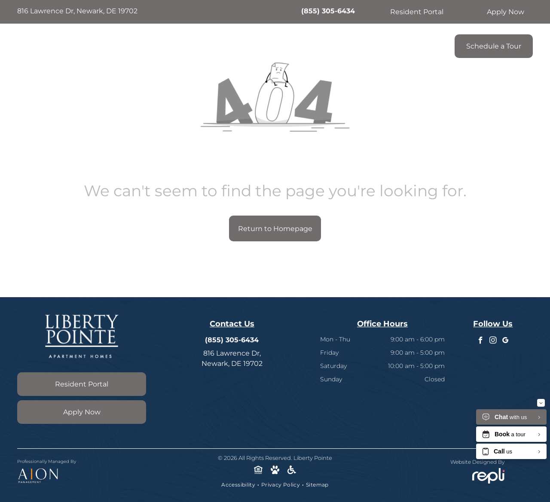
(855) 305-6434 (328, 11)
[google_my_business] (505, 341)
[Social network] (258, 471)
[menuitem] (149, 44)
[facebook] (480, 341)
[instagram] (493, 341)
